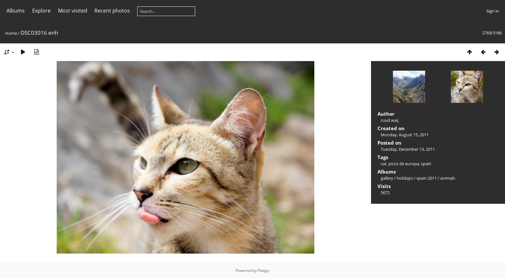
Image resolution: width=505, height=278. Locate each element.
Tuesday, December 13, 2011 (408, 149)
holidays (405, 178)
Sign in (492, 11)
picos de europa (403, 163)
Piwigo (263, 270)
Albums (15, 10)
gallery (387, 178)
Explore (41, 10)
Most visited (72, 10)
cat (383, 163)
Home (11, 33)
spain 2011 (426, 178)
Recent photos (112, 10)
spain (426, 163)
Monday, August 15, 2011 (405, 135)
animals (447, 178)
